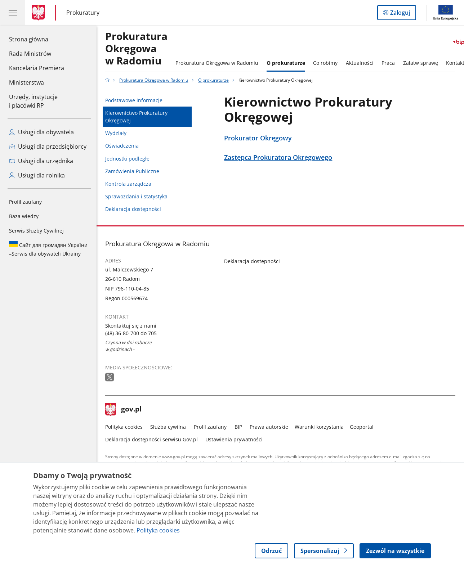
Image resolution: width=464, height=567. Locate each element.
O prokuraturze (286, 62)
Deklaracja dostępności (133, 209)
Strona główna (36, 39)
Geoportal (362, 426)
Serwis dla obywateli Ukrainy (48, 249)
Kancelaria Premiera (36, 68)
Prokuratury (82, 13)
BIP (238, 426)
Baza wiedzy (24, 216)
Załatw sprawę (420, 62)
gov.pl (123, 409)
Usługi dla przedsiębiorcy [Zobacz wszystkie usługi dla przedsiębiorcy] (47, 146)
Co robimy (325, 62)
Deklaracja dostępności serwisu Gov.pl (151, 439)
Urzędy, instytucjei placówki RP (33, 101)
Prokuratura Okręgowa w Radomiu (136, 48)
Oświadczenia (122, 145)
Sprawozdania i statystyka (136, 196)
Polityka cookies (124, 426)
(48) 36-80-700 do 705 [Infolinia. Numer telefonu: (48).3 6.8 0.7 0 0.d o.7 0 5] (131, 333)
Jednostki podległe (127, 158)
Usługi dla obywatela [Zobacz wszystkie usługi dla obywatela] (41, 132)
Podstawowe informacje (133, 100)
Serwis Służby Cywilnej (36, 230)
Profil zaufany (25, 201)
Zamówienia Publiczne (132, 171)
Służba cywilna (168, 426)
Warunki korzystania (319, 426)
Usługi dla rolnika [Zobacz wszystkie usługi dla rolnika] (37, 175)
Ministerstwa (26, 82)
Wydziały (115, 133)
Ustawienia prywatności (234, 439)
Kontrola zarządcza (128, 183)
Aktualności (360, 62)
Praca (388, 62)
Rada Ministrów (30, 54)
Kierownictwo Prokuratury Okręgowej (136, 116)
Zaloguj (402, 14)
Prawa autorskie (269, 426)
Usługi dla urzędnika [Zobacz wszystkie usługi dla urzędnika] (41, 161)
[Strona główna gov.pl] (40, 13)
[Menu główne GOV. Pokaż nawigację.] (12, 12)
